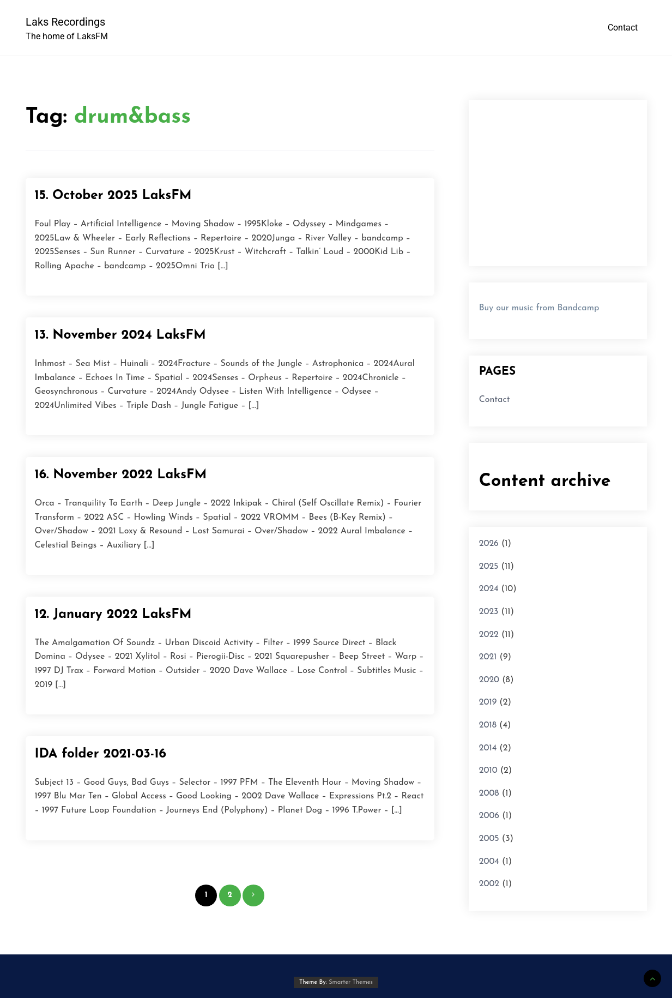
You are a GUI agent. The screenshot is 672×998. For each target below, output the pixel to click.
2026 (489, 543)
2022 (489, 634)
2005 (489, 838)
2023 (489, 612)
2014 (488, 748)
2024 (489, 589)
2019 (488, 702)
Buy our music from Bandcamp (539, 308)
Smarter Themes (351, 982)
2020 (489, 680)
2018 (488, 725)
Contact (623, 27)
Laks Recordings (65, 21)
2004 (489, 861)
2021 (488, 657)
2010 (488, 770)
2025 (489, 566)
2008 (489, 793)
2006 (489, 815)
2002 (489, 884)
